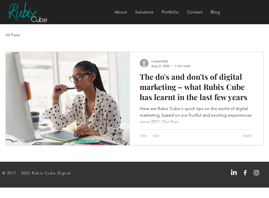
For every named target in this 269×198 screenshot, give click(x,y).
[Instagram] (256, 172)
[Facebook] (245, 172)
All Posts (12, 34)
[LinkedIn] (233, 172)
